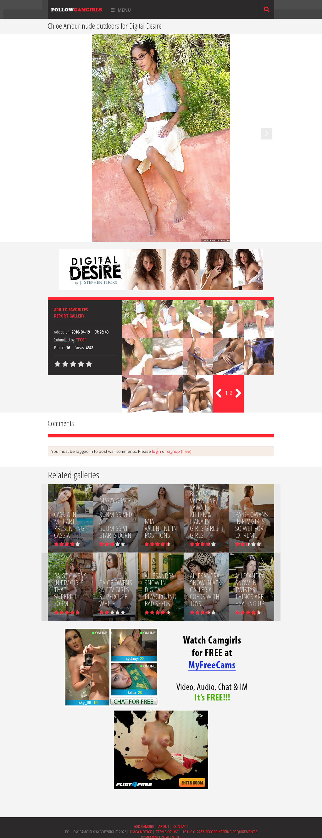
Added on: (62, 332)
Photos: (59, 348)
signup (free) (179, 451)
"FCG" (81, 340)
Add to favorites (71, 309)
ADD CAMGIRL (144, 826)
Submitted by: (64, 340)
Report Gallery (69, 316)
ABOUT (163, 826)
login (156, 451)
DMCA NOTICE (141, 832)
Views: (80, 348)
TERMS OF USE (167, 832)
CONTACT (180, 826)
